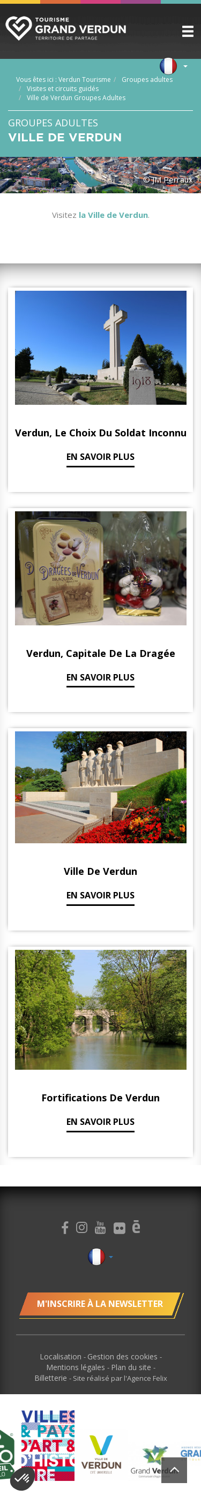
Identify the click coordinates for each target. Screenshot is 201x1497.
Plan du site (132, 1367)
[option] (101, 1454)
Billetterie (51, 1378)
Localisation (62, 1356)
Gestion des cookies (123, 1356)
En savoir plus (100, 457)
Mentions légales (76, 1367)
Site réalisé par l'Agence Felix (120, 1378)
